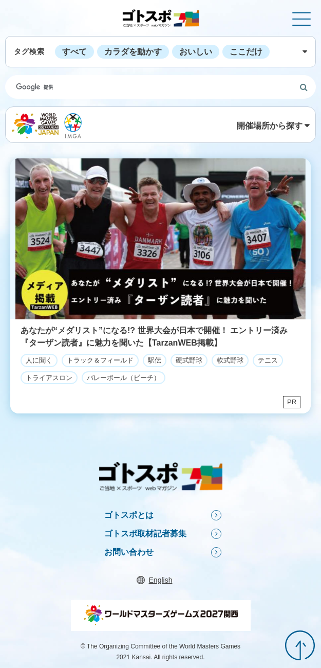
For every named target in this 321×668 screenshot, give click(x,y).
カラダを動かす (133, 51)
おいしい (195, 51)
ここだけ (246, 51)
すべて (74, 51)
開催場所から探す (270, 125)
